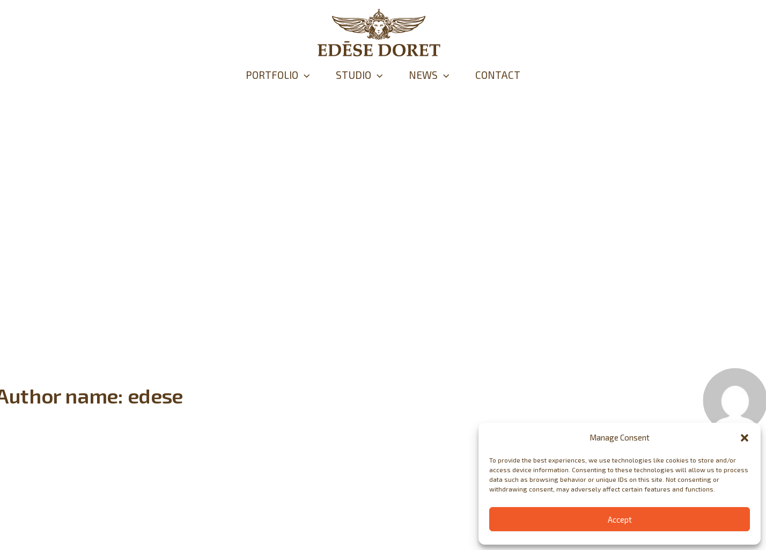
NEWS (432, 75)
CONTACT (506, 75)
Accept (620, 519)
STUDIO (356, 75)
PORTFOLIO (268, 75)
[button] (744, 437)
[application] (294, 75)
